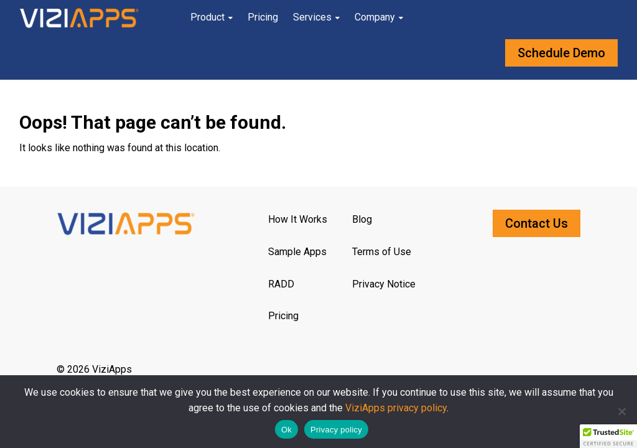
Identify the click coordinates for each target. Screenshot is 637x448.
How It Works (297, 219)
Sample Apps (297, 252)
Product (207, 17)
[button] (608, 436)
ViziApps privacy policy (396, 408)
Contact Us (536, 223)
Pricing (263, 17)
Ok (286, 429)
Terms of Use (381, 252)
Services (312, 17)
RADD (281, 284)
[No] (621, 411)
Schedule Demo (561, 52)
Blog (362, 219)
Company (375, 17)
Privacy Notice (384, 284)
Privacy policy (336, 429)
